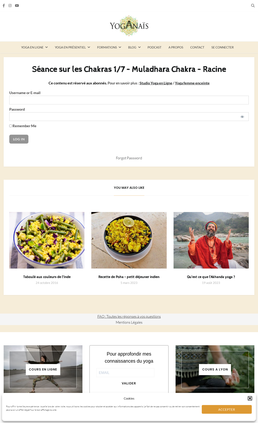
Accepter (226, 409)
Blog (132, 47)
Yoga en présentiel (70, 47)
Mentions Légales (129, 322)
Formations (107, 47)
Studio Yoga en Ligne (155, 83)
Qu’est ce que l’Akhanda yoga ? (211, 277)
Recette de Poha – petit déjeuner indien (128, 277)
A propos (176, 47)
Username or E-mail (25, 93)
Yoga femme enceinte (192, 83)
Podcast (154, 47)
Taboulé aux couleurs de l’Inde (47, 277)
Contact (197, 47)
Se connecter (222, 47)
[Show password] (242, 116)
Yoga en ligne (32, 47)
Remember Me (22, 126)
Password (17, 109)
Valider (129, 383)
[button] (250, 398)
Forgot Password (129, 158)
